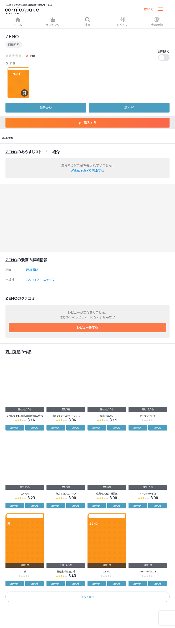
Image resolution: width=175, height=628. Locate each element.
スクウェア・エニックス (40, 279)
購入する (87, 122)
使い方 (149, 9)
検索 (87, 21)
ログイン (122, 21)
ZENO (11, 152)
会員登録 (157, 21)
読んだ (129, 107)
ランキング (53, 21)
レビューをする (87, 327)
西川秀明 (13, 44)
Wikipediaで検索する (87, 170)
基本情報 (7, 137)
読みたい (46, 107)
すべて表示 (87, 596)
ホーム (18, 21)
